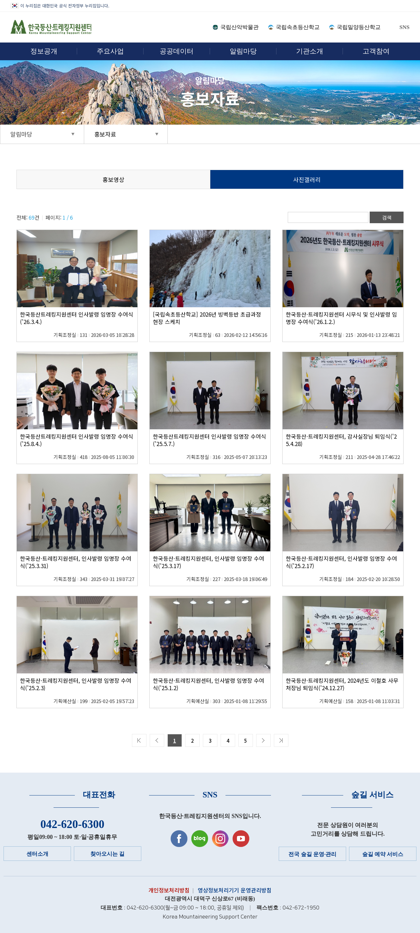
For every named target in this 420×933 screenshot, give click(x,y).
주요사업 (110, 51)
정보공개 (43, 51)
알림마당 (243, 51)
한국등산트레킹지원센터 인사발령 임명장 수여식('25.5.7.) (209, 440)
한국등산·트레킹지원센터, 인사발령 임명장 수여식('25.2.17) (341, 562)
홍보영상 (114, 180)
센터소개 (37, 854)
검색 (387, 217)
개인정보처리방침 (169, 890)
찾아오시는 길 (107, 854)
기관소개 (309, 51)
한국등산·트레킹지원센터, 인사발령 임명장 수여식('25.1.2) (208, 684)
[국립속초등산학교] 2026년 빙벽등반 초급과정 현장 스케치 (207, 317)
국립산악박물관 (239, 27)
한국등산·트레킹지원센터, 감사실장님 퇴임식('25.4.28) (341, 440)
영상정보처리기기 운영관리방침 (235, 890)
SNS (404, 27)
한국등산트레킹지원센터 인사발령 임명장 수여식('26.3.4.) (76, 317)
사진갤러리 (307, 180)
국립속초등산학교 (298, 27)
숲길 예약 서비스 (383, 854)
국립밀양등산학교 (359, 27)
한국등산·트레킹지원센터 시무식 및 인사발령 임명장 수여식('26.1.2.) (341, 317)
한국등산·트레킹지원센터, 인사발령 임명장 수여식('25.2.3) (75, 684)
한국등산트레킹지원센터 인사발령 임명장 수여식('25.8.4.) (76, 440)
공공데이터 (177, 51)
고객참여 (376, 51)
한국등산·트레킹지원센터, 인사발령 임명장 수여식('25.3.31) (75, 562)
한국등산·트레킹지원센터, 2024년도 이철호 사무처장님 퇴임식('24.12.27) (342, 684)
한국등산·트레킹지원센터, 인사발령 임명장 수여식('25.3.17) (208, 562)
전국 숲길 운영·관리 (312, 854)
